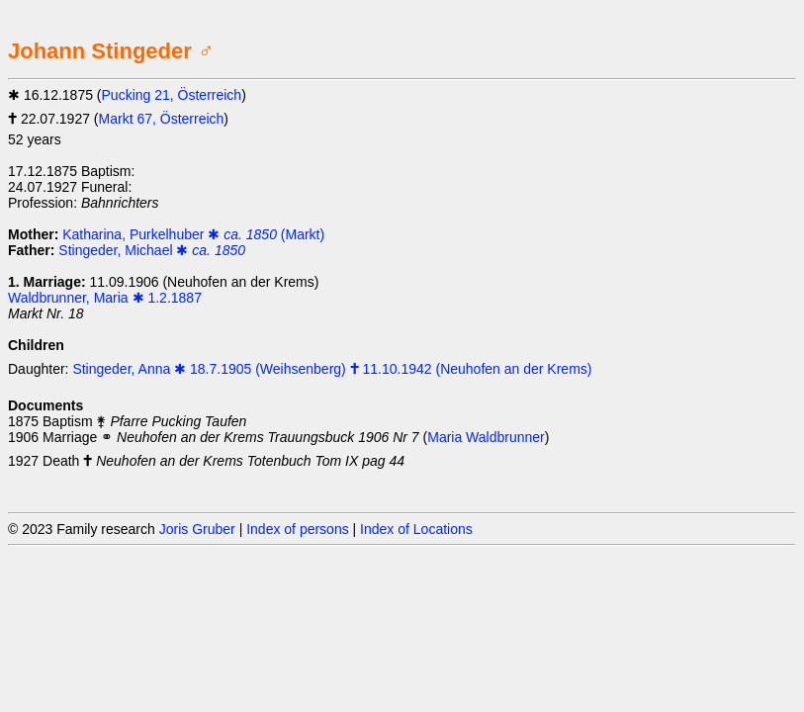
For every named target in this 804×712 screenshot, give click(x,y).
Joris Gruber (197, 529)
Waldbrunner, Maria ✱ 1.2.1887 (105, 298)
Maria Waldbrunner (486, 437)
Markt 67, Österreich (161, 119)
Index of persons (297, 529)
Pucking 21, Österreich (172, 95)
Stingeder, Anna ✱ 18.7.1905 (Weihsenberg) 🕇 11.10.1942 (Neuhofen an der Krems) (331, 369)
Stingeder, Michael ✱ (151, 250)
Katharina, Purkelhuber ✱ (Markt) (193, 234)
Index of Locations (416, 529)
